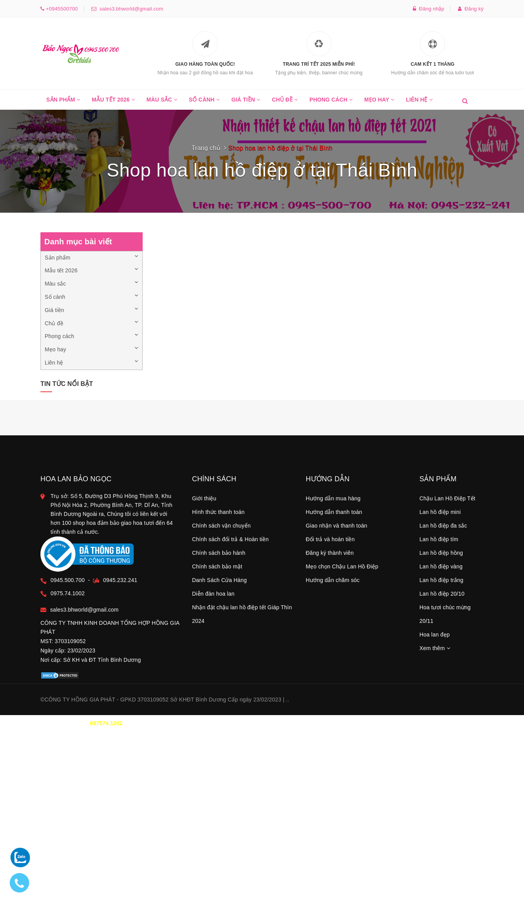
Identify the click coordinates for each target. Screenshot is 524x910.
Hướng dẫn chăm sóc (333, 580)
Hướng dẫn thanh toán (334, 512)
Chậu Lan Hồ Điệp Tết (447, 498)
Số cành (204, 103)
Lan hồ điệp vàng (441, 566)
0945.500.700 (68, 580)
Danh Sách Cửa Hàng (219, 580)
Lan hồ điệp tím (438, 539)
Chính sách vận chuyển (221, 526)
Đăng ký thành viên (330, 553)
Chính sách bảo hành (218, 553)
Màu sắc (162, 103)
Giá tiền (245, 103)
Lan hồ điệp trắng (441, 580)
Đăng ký (471, 9)
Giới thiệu (204, 498)
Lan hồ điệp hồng (441, 553)
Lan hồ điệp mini (440, 512)
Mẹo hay (379, 103)
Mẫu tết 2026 (113, 103)
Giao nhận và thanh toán (336, 526)
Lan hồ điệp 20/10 (442, 594)
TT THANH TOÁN (388, 723)
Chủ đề (285, 103)
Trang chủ (206, 148)
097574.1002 (106, 723)
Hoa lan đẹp (434, 634)
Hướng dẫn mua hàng (333, 498)
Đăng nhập (428, 9)
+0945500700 (61, 9)
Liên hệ (419, 103)
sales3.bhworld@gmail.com (129, 9)
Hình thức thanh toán (218, 512)
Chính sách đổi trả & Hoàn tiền (230, 539)
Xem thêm (434, 648)
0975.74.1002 (68, 593)
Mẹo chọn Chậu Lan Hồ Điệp (342, 566)
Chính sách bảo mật (217, 566)
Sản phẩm (63, 103)
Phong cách (331, 103)
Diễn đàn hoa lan (213, 594)
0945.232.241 (120, 580)
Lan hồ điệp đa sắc (443, 526)
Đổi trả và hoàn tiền (330, 539)
